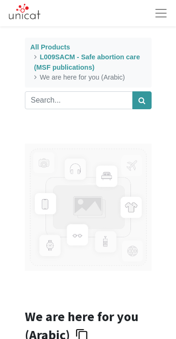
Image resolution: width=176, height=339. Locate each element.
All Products (50, 47)
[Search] (142, 100)
